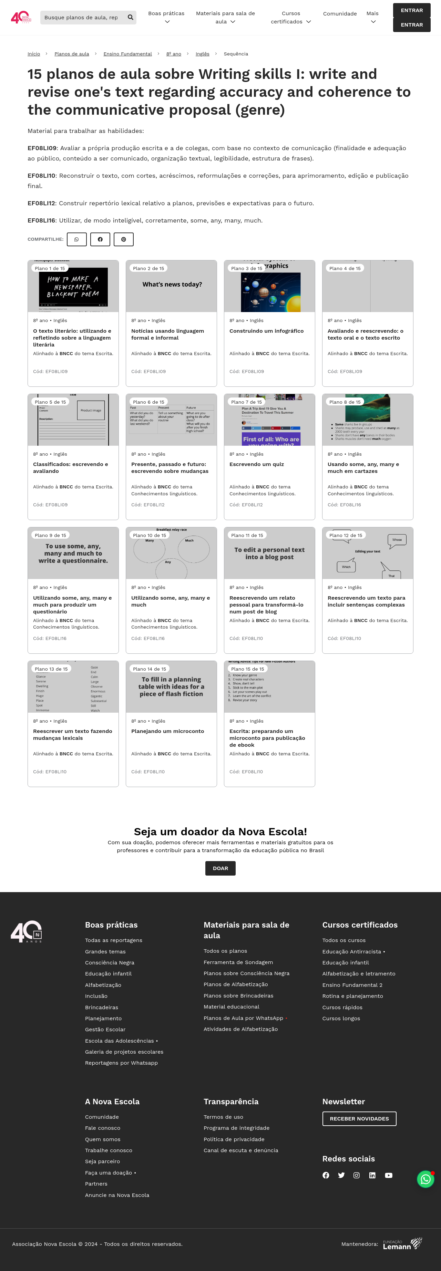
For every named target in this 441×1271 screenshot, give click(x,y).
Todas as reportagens (113, 940)
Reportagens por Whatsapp (121, 1063)
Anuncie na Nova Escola (117, 1195)
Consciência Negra (109, 962)
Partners (96, 1183)
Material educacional (231, 1006)
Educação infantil (108, 973)
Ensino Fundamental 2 (352, 985)
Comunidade (340, 13)
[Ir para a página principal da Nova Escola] (21, 22)
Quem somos (103, 1139)
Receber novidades (359, 1118)
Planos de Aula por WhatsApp (245, 1018)
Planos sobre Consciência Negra (246, 973)
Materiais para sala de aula (225, 17)
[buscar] (130, 17)
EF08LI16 (41, 220)
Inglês (202, 53)
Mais (373, 17)
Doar (220, 868)
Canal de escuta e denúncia (241, 1150)
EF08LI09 (42, 148)
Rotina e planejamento (352, 996)
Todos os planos (225, 951)
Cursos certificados (291, 17)
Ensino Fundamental (127, 53)
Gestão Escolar (105, 1029)
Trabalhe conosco (109, 1150)
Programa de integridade (236, 1128)
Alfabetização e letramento (359, 973)
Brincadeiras (101, 1007)
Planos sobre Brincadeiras (239, 995)
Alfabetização (103, 985)
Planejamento (103, 1018)
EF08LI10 (41, 175)
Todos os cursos (344, 940)
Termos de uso (223, 1117)
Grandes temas (105, 951)
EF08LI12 (41, 203)
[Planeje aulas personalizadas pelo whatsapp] (426, 1179)
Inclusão (96, 996)
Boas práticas (166, 17)
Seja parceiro (102, 1161)
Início (34, 53)
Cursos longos (341, 1018)
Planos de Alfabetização (236, 984)
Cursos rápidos (342, 1007)
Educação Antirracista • (354, 951)
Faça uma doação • (110, 1172)
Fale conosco (103, 1128)
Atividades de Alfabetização (241, 1029)
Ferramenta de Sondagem (238, 962)
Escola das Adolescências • (121, 1040)
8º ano (173, 53)
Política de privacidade (234, 1139)
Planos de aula (71, 53)
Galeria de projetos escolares (124, 1051)
